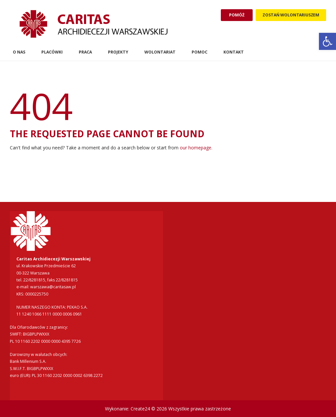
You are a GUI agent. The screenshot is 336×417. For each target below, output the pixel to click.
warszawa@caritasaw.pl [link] (53, 287)
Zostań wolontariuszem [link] (290, 15)
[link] (327, 41)
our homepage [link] (195, 147)
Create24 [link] (140, 409)
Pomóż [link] (236, 15)
